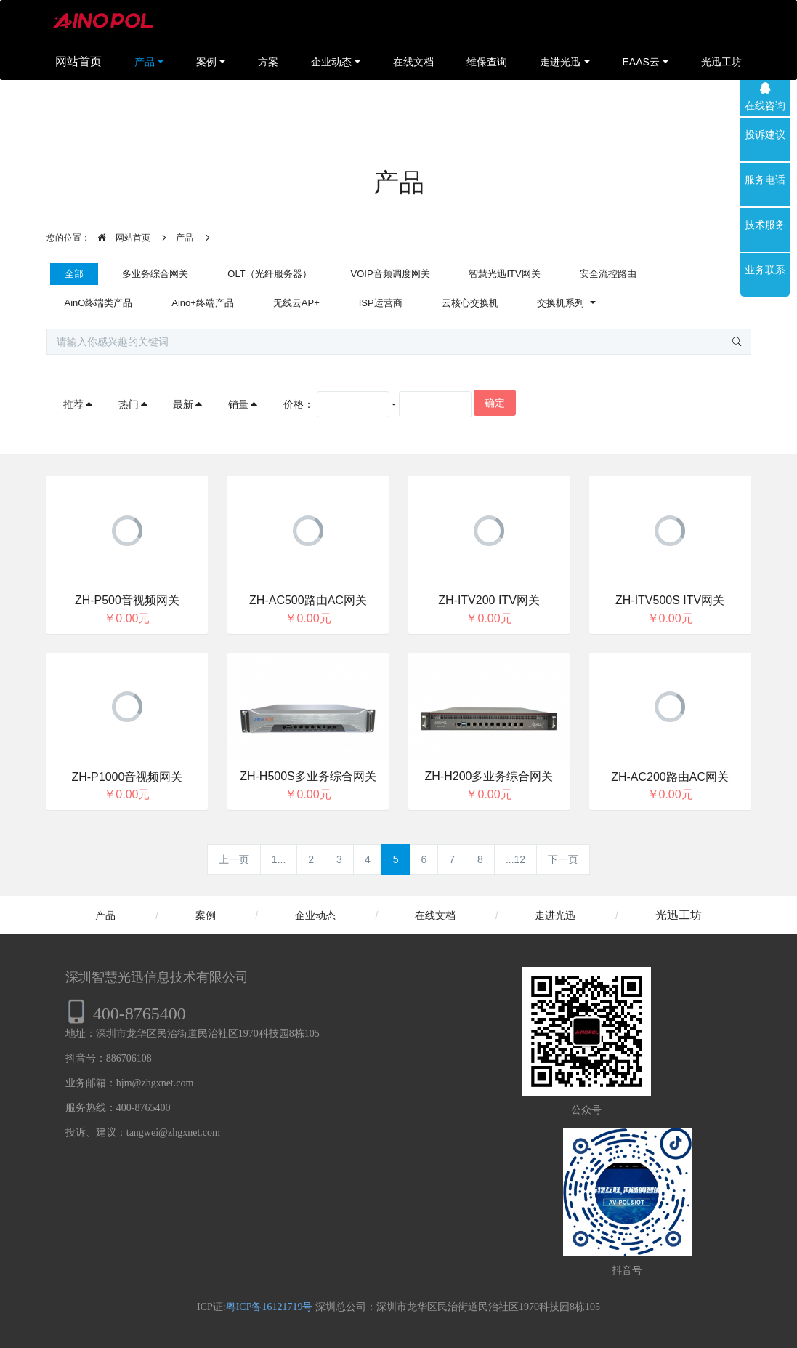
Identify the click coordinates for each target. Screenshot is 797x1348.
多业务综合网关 (155, 273)
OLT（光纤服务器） (269, 273)
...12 (515, 859)
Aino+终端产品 (202, 302)
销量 (243, 404)
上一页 (234, 859)
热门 (133, 404)
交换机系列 (562, 302)
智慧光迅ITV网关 (504, 273)
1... (279, 859)
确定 (495, 403)
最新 (188, 404)
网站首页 (78, 61)
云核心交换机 (470, 302)
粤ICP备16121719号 (269, 1306)
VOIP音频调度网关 (390, 273)
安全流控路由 (608, 273)
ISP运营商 (380, 302)
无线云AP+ (296, 302)
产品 (184, 238)
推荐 (78, 404)
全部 (74, 273)
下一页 (563, 859)
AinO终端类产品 (99, 302)
